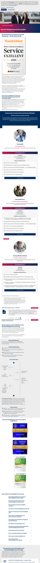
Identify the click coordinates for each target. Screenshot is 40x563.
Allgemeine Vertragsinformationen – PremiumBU (11, 307)
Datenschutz (15, 4)
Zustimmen (4, 9)
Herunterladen (34, 307)
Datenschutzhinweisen (13, 5)
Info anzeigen (27, 319)
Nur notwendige (11, 9)
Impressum (3, 7)
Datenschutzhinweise (10, 7)
